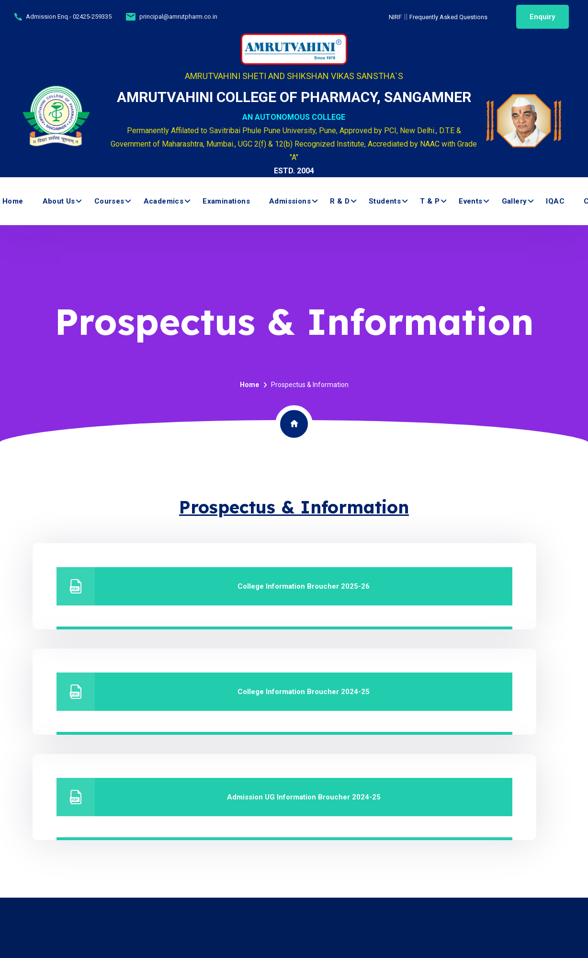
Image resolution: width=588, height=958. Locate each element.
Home (12, 201)
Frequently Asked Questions (448, 17)
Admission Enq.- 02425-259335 (69, 16)
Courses (109, 201)
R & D (340, 201)
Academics (164, 201)
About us (59, 201)
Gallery (514, 201)
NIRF (395, 17)
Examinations (226, 201)
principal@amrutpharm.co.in (178, 16)
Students (385, 201)
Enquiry (542, 16)
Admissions (290, 201)
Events (470, 201)
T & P (430, 201)
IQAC (555, 201)
